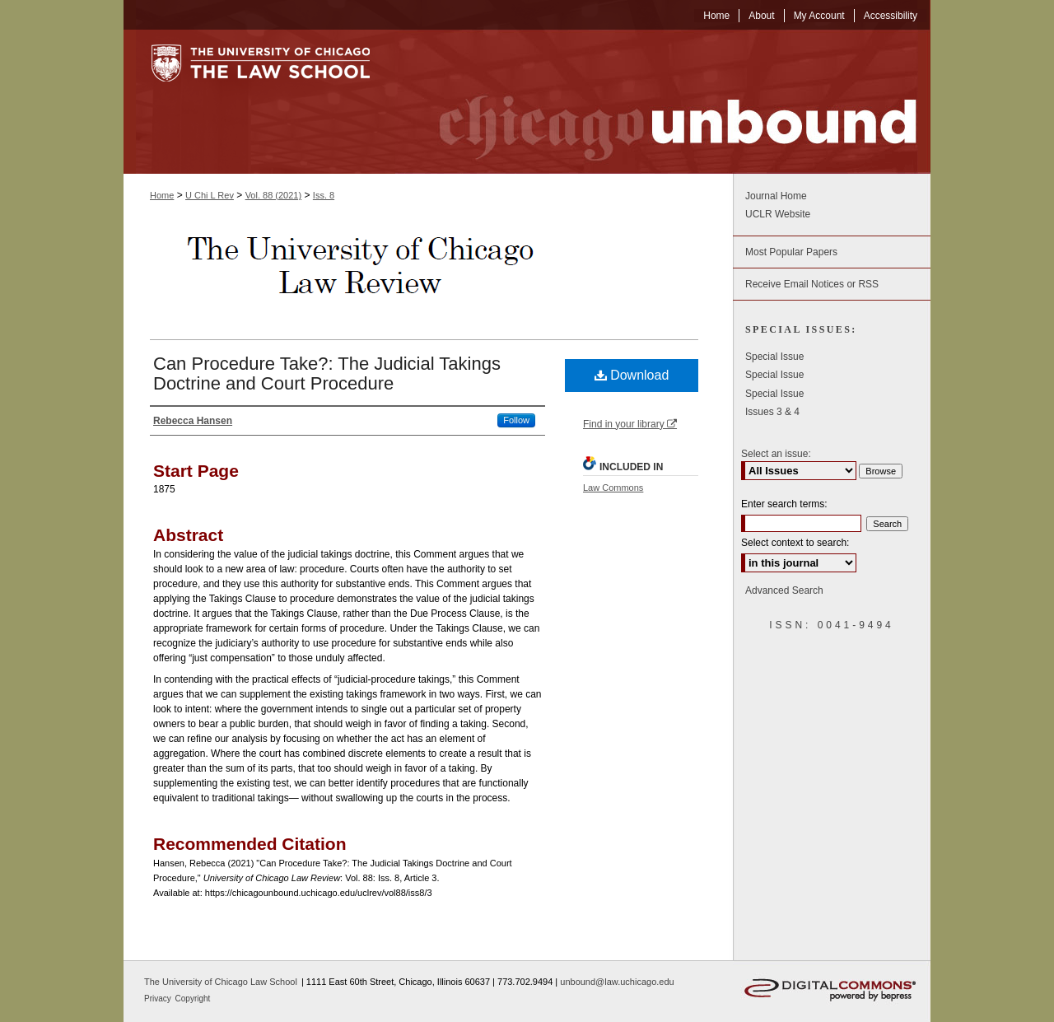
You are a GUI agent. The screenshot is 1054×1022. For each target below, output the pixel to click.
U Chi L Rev (209, 195)
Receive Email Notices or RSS (812, 284)
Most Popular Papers (791, 252)
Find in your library (630, 424)
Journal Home (776, 196)
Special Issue (774, 356)
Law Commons (613, 487)
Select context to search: (795, 542)
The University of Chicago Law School (220, 982)
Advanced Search (784, 590)
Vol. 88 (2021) (273, 195)
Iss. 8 (323, 195)
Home (162, 195)
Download (632, 375)
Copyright (193, 998)
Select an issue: (776, 454)
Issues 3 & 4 (772, 412)
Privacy (159, 998)
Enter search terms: (784, 504)
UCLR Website (777, 214)
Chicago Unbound (662, 102)
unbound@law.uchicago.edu (617, 982)
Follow (516, 420)
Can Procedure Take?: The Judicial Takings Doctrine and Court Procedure (327, 373)
